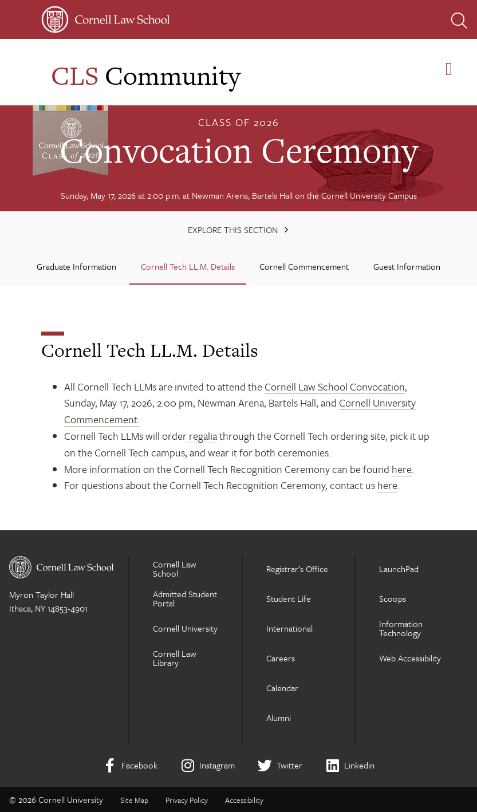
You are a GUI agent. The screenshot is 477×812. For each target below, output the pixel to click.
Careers (280, 658)
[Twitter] (280, 765)
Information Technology (401, 628)
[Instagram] (207, 765)
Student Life (288, 598)
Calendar (282, 687)
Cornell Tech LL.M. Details (188, 266)
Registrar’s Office (297, 568)
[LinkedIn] (349, 765)
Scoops (392, 598)
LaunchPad (399, 568)
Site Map (134, 800)
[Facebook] (130, 765)
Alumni (278, 717)
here (402, 469)
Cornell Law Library (174, 658)
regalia (202, 435)
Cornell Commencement (304, 266)
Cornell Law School (174, 569)
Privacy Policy (186, 800)
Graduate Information (76, 266)
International (289, 628)
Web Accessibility (410, 658)
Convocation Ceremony (239, 150)
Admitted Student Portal (185, 598)
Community (146, 75)
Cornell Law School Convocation (335, 386)
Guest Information (406, 266)
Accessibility (244, 800)
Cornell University (185, 628)
